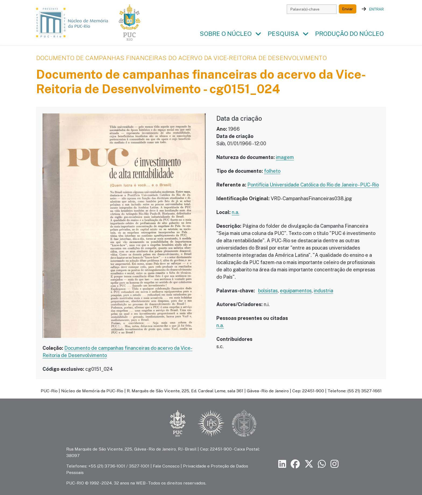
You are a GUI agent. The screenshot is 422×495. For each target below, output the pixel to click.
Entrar (376, 9)
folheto (272, 171)
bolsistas (268, 290)
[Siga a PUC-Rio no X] (309, 464)
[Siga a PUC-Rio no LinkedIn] (282, 464)
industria (323, 290)
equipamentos (296, 290)
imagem (285, 157)
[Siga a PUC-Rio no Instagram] (334, 464)
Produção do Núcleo (349, 33)
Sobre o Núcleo (226, 33)
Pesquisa (283, 33)
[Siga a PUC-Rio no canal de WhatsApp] (322, 464)
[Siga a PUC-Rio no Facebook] (295, 464)
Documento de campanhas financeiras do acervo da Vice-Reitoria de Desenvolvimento (181, 57)
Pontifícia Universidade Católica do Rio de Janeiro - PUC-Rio (313, 185)
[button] (258, 34)
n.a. (235, 212)
